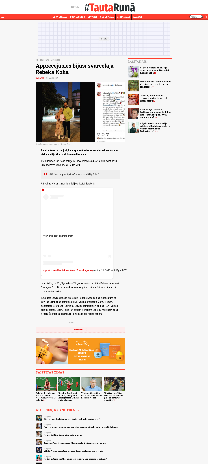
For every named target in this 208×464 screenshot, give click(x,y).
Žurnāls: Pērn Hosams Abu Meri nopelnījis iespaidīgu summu (75, 443)
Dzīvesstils (77, 16)
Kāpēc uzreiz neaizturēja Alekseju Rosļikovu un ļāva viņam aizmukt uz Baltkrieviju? (155, 127)
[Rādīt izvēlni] (2, 17)
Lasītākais (137, 61)
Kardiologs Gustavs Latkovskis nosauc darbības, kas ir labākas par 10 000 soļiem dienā (156, 113)
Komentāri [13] (80, 329)
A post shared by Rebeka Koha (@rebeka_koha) (68, 270)
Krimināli (123, 16)
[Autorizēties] (205, 17)
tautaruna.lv (40, 78)
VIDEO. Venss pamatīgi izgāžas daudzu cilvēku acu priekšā (73, 451)
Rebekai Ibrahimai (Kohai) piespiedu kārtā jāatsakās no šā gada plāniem (68, 396)
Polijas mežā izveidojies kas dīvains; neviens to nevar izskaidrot (155, 84)
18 (157, 131)
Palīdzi (137, 16)
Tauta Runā (44, 60)
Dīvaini (92, 16)
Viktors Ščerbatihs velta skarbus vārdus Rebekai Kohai (91, 395)
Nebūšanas (107, 16)
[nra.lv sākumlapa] (75, 7)
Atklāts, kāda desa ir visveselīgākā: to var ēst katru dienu (153, 98)
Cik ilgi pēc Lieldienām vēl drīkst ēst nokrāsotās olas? (72, 419)
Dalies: (71, 323)
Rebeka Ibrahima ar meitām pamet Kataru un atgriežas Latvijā (46, 396)
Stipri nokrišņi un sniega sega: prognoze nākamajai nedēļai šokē (154, 70)
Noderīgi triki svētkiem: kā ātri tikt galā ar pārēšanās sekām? (75, 459)
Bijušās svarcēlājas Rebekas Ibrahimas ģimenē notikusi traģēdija (113, 396)
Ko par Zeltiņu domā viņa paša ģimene (63, 435)
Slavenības (60, 16)
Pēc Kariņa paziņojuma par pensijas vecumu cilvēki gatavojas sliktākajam (81, 427)
